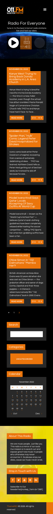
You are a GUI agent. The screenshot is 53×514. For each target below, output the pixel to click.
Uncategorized (24, 359)
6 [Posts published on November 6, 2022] (40, 392)
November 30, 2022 (18, 69)
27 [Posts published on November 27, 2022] (40, 404)
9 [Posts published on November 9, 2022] (21, 396)
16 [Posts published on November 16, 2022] (22, 400)
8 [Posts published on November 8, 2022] (17, 396)
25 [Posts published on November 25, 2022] (31, 404)
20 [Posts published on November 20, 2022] (40, 400)
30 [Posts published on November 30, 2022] (22, 408)
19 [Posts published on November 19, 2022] (36, 400)
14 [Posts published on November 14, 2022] (13, 400)
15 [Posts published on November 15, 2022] (17, 400)
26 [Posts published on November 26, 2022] (36, 404)
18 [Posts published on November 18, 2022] (31, 400)
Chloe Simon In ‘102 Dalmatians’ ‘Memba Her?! (22, 262)
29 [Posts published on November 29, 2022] (17, 408)
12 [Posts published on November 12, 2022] (36, 396)
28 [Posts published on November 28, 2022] (13, 408)
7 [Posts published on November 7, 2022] (12, 396)
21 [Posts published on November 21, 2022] (13, 404)
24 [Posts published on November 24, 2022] (26, 404)
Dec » (38, 413)
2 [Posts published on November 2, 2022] (21, 392)
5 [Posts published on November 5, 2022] (35, 392)
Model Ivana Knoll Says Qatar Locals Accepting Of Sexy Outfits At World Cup (23, 202)
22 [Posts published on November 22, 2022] (17, 404)
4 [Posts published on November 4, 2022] (31, 392)
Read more (16, 118)
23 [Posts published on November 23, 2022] (22, 404)
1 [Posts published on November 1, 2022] (17, 392)
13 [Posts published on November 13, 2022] (40, 396)
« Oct (14, 413)
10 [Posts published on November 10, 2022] (26, 396)
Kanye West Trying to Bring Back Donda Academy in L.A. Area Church (22, 78)
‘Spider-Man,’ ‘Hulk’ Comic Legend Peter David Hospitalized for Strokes (23, 140)
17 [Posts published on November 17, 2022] (26, 400)
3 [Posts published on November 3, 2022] (26, 392)
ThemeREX (12, 506)
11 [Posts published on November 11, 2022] (31, 396)
